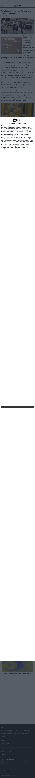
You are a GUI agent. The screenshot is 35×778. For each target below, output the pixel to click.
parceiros (13, 125)
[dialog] (17, 389)
